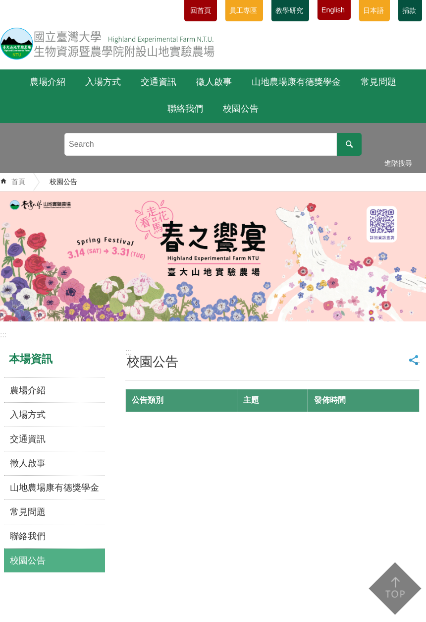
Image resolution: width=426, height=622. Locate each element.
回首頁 (200, 10)
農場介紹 (47, 82)
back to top (394, 588)
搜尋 (349, 144)
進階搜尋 (398, 163)
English (333, 10)
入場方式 (103, 82)
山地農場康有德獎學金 (296, 82)
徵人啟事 (214, 82)
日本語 (373, 10)
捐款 (409, 10)
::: (3, 334)
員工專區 (243, 10)
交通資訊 (158, 82)
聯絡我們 (185, 109)
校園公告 (241, 109)
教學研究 (289, 10)
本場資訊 (31, 359)
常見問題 (378, 82)
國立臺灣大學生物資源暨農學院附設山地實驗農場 (107, 43)
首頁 (18, 182)
